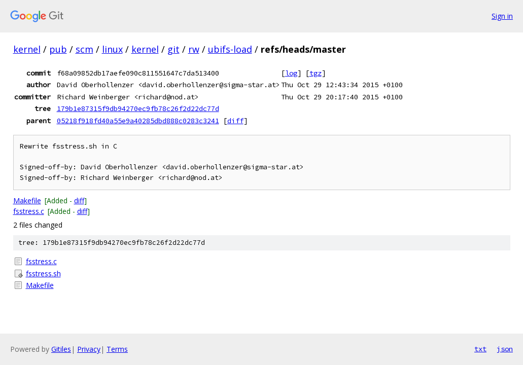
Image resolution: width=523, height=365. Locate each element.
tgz (315, 73)
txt (480, 348)
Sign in (502, 16)
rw (193, 49)
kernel (27, 49)
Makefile (27, 200)
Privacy (88, 349)
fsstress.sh (43, 273)
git (173, 49)
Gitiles (61, 349)
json (505, 348)
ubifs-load (230, 49)
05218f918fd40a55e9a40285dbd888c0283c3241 (138, 120)
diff (235, 120)
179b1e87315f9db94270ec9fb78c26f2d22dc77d (138, 108)
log (291, 73)
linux (112, 49)
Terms (117, 349)
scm (84, 49)
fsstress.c (28, 211)
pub (58, 49)
